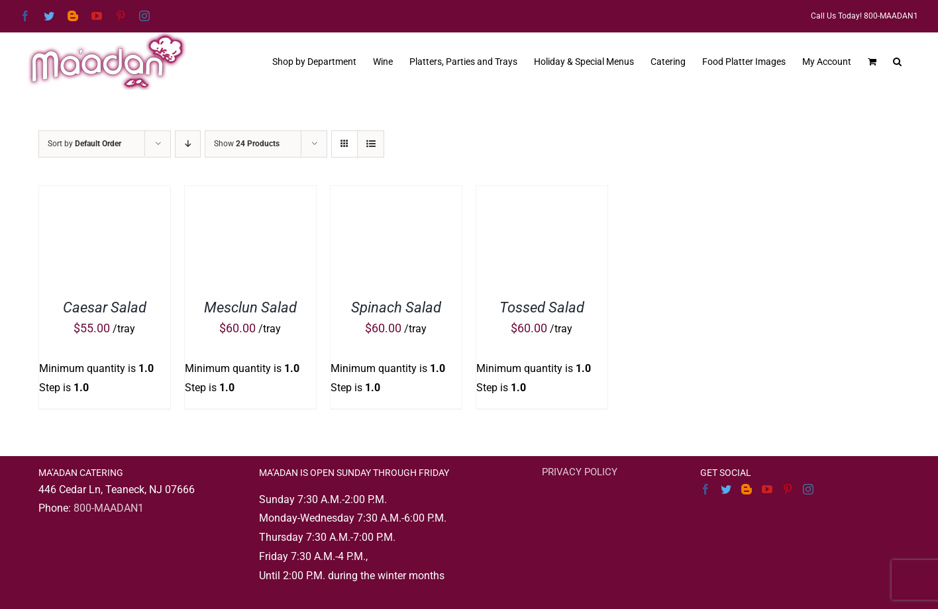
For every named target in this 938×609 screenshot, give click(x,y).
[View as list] (371, 144)
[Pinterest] (787, 489)
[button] (897, 60)
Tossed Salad (541, 307)
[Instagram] (808, 489)
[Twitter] (726, 489)
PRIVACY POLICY (579, 472)
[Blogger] (746, 489)
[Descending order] (188, 144)
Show (247, 143)
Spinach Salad (396, 307)
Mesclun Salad (250, 307)
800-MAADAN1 (109, 508)
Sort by (84, 143)
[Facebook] (705, 489)
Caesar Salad (104, 307)
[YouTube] (767, 489)
